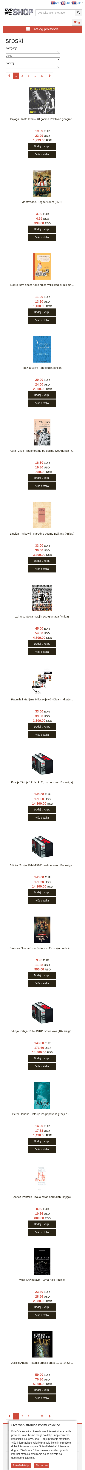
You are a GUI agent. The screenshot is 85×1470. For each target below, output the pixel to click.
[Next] (49, 76)
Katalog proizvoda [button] (42, 29)
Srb (55, 2)
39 (42, 75)
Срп (76, 2)
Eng (65, 2)
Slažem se (42, 1465)
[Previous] (9, 76)
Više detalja (42, 154)
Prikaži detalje (21, 1465)
